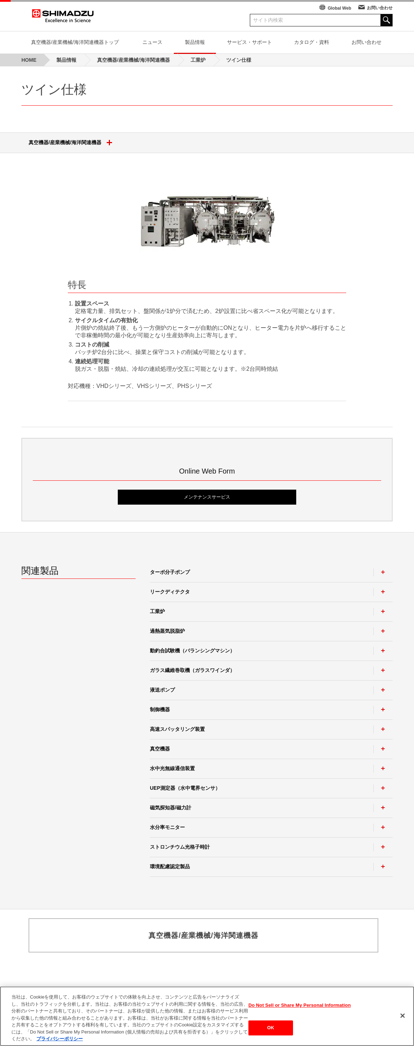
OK (270, 1030)
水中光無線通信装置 (172, 768)
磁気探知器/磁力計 (170, 807)
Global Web (339, 8)
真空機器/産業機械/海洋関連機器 (73, 142)
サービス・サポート (249, 42)
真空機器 (160, 749)
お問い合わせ (380, 7)
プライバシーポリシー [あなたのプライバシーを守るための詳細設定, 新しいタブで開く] (59, 1041)
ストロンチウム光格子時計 (180, 847)
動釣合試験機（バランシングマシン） (192, 650)
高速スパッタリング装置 (177, 729)
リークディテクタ (170, 592)
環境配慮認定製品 (170, 866)
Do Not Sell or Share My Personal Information (299, 1007)
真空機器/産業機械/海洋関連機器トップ (75, 42)
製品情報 (195, 42)
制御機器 (160, 709)
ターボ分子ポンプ (170, 572)
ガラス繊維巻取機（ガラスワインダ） (192, 670)
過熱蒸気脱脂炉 (167, 631)
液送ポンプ (162, 690)
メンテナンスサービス (207, 497)
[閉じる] (402, 1018)
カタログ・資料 (311, 42)
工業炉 (157, 611)
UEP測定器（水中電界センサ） (185, 788)
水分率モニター (167, 827)
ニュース (152, 42)
